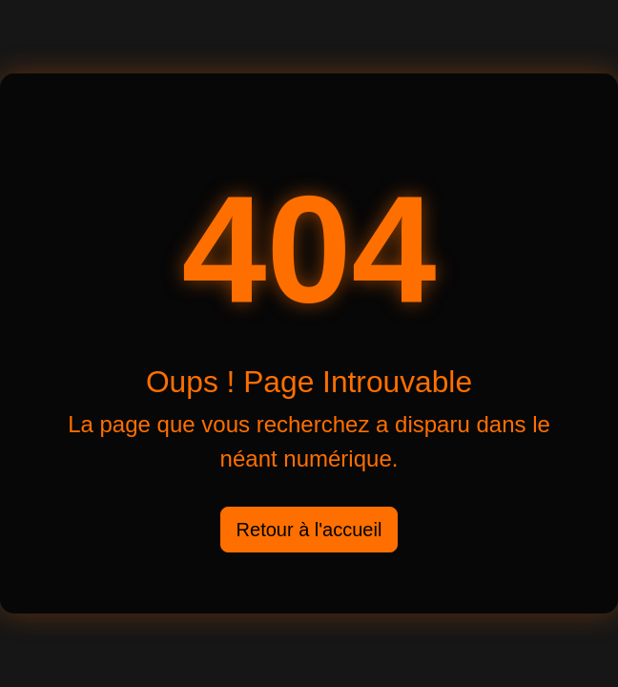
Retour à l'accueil (309, 529)
